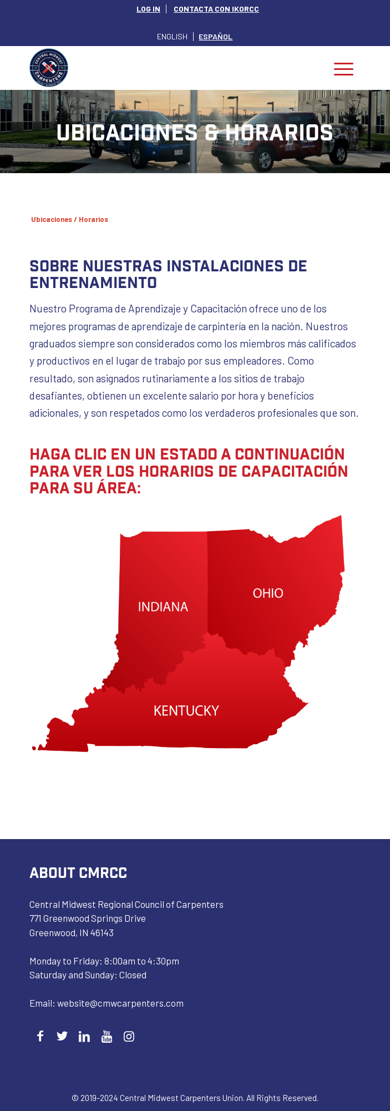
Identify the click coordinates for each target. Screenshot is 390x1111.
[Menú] (344, 68)
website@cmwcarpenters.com (120, 1002)
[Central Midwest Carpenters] (162, 68)
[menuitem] (148, 8)
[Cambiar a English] (172, 36)
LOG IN (148, 8)
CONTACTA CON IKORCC (216, 8)
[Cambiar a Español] (215, 36)
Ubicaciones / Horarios (69, 219)
